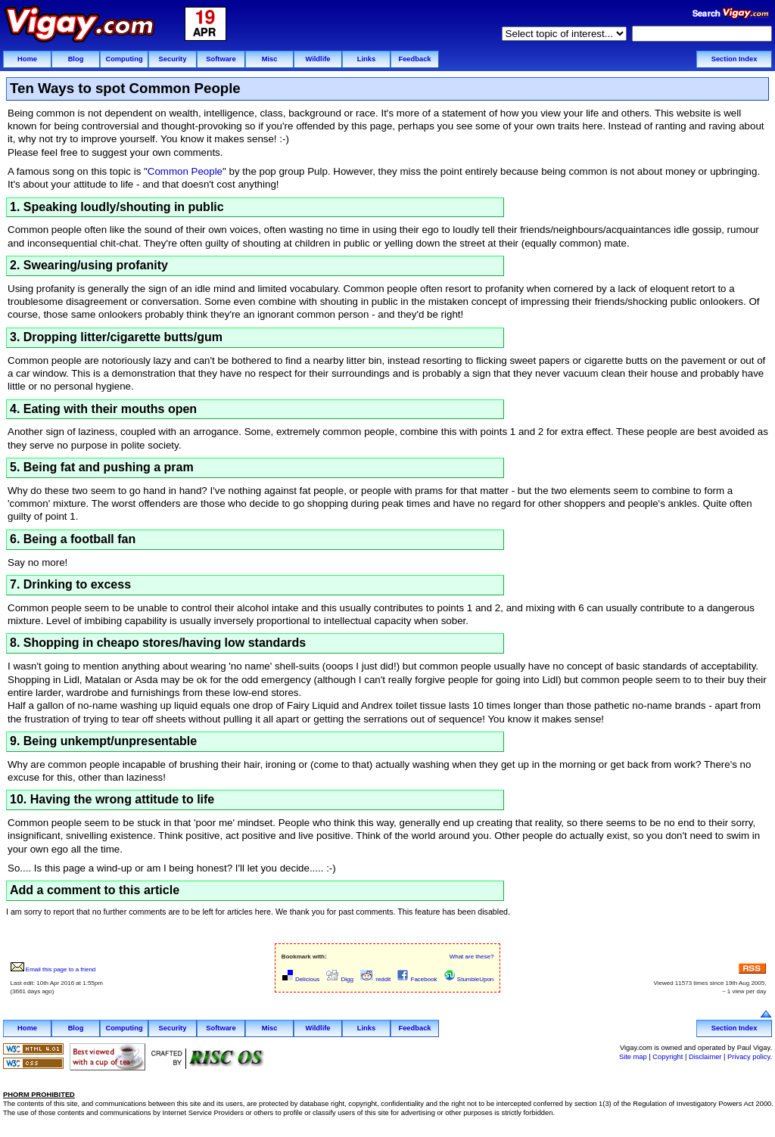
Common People (185, 171)
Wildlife (317, 59)
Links (366, 59)
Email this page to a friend (53, 969)
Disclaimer (705, 1057)
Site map (633, 1057)
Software (220, 59)
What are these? (472, 956)
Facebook (417, 979)
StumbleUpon (469, 979)
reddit (375, 979)
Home (27, 59)
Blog (76, 59)
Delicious (301, 979)
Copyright (667, 1057)
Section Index (734, 59)
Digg (339, 979)
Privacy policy (748, 1057)
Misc (270, 59)
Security (173, 59)
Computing (123, 59)
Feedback (414, 59)
